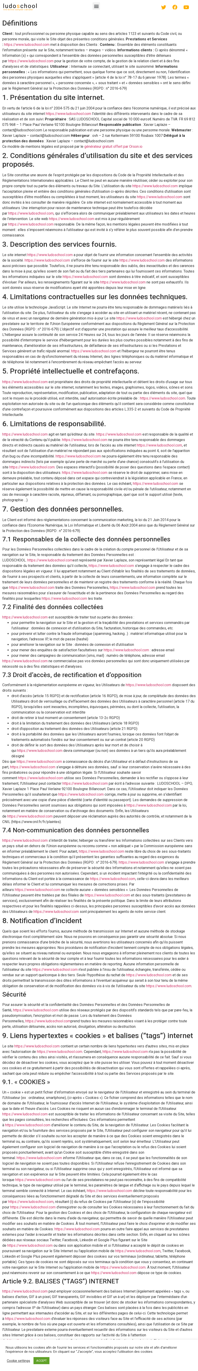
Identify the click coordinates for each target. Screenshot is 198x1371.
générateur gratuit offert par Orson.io (113, 146)
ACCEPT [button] (41, 1360)
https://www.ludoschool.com (26, 44)
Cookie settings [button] (18, 1361)
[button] (96, 6)
